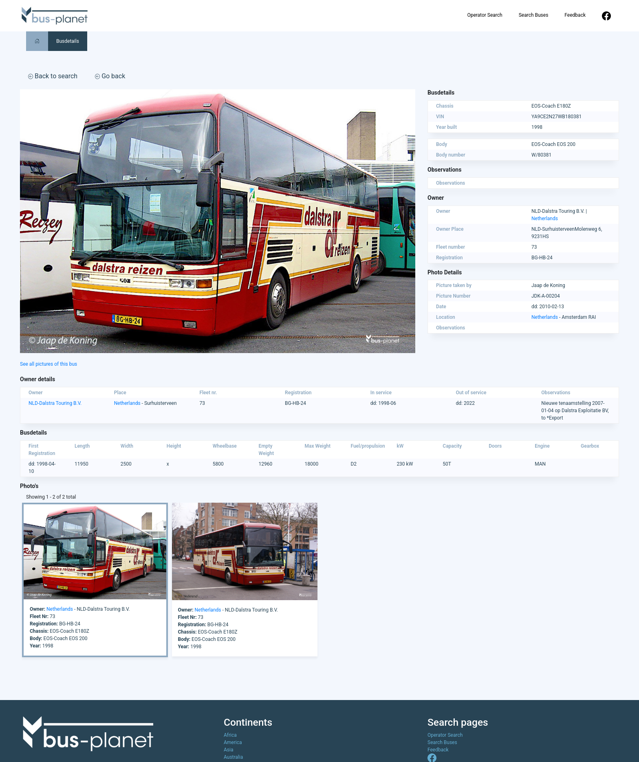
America (233, 742)
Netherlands (544, 218)
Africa (230, 735)
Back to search (52, 76)
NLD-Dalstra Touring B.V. (55, 403)
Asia (228, 750)
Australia (233, 757)
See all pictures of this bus (48, 364)
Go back (110, 76)
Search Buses (534, 15)
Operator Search (484, 15)
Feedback (575, 15)
